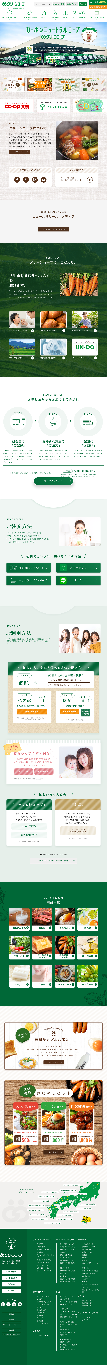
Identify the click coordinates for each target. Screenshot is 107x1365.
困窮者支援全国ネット (67, 1350)
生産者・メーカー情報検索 (90, 1291)
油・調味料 (86, 1276)
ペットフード (87, 1287)
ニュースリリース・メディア (88, 1313)
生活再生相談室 (65, 1342)
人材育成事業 (64, 1329)
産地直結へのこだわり (67, 1249)
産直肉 (84, 1255)
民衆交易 (63, 1273)
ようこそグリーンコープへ (42, 1240)
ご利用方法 (41, 1313)
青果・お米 (86, 1268)
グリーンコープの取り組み (65, 1240)
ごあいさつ (41, 1247)
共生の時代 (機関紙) (44, 1260)
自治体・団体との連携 (67, 1279)
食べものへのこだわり (67, 1247)
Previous (2, 45)
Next (105, 45)
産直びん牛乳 (87, 1252)
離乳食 (84, 1260)
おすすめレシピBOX (89, 1247)
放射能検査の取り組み (67, 1271)
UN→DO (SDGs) (43, 1268)
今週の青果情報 (87, 1244)
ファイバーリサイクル (67, 1332)
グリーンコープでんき (67, 1296)
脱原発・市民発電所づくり (68, 1264)
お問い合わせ (11, 1272)
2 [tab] (53, 71)
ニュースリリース (88, 1317)
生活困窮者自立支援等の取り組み (68, 1346)
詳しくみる (19, 152)
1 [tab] (51, 71)
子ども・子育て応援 (67, 1322)
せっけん (85, 1279)
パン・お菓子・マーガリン (90, 1264)
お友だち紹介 (41, 1310)
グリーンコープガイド (45, 1271)
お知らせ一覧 (87, 1300)
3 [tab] (55, 71)
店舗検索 (40, 1315)
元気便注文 (41, 1307)
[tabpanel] (53, 44)
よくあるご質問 (58, 4)
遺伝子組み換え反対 (67, 1260)
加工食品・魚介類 (88, 1273)
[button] (18, 85)
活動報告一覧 (87, 1303)
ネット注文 (98, 2)
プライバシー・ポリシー (11, 1325)
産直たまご (86, 1257)
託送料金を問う (65, 1268)
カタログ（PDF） (43, 1335)
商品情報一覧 (87, 1305)
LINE (78, 580)
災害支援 (63, 1276)
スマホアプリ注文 (43, 1304)
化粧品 (84, 1281)
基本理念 (40, 1244)
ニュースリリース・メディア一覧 (53, 229)
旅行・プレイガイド (67, 1304)
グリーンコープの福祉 (67, 1311)
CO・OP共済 (64, 1299)
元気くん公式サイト (44, 1265)
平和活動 (63, 1252)
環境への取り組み (66, 1255)
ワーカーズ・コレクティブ (45, 1256)
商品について (83, 1240)
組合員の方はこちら (97, 7)
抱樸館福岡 (64, 1335)
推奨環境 (11, 1330)
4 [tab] (57, 71)
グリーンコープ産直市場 (68, 1302)
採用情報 (83, 4)
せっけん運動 (64, 1257)
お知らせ (81, 1296)
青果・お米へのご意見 (90, 1271)
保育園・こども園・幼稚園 (68, 1326)
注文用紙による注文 (44, 1302)
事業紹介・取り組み (44, 1249)
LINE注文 (40, 1299)
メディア (85, 1320)
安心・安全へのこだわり (68, 1244)
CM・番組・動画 (43, 1262)
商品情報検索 (87, 1249)
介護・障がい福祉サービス (68, 1318)
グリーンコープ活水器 (90, 1284)
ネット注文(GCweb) (44, 1296)
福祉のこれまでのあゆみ (68, 1314)
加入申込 (11, 1284)
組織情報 (11, 1319)
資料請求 (11, 1290)
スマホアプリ (78, 567)
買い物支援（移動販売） (68, 1281)
